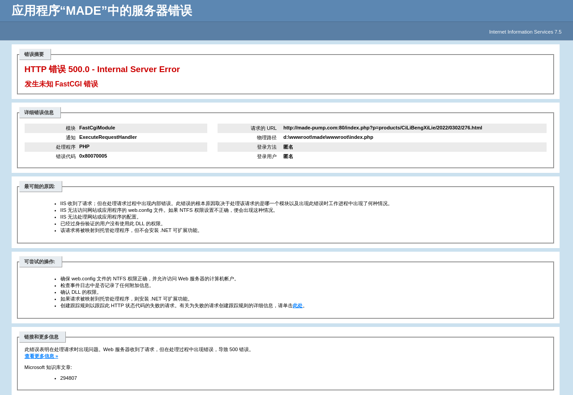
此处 (298, 305)
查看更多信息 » (41, 356)
